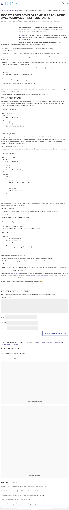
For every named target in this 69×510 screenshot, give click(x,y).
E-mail (3, 323)
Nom (3, 317)
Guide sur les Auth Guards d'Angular (12, 499)
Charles (5, 21)
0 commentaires (55, 21)
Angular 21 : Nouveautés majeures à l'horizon (14, 491)
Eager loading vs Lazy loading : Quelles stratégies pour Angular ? (20, 504)
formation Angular (15, 273)
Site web (4, 328)
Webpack (21, 35)
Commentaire (6, 297)
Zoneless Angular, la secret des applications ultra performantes (19, 486)
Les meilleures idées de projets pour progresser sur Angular (18, 495)
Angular (40, 21)
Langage (46, 21)
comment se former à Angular (38, 275)
